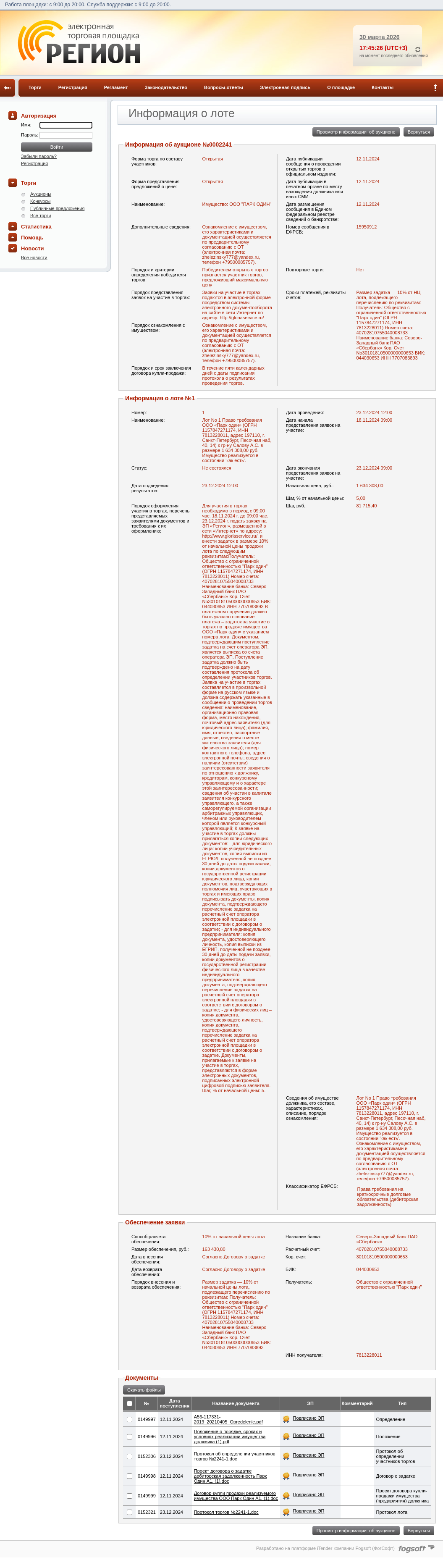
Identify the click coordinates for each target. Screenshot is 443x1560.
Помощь (32, 237)
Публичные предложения (57, 208)
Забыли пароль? (39, 156)
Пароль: (30, 134)
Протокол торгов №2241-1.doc (226, 1512)
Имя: (26, 124)
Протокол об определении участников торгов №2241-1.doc (234, 1456)
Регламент (116, 87)
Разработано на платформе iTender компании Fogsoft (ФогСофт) (325, 1548)
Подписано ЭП (308, 1418)
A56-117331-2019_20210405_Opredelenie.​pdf (228, 1419)
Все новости (34, 257)
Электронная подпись (285, 87)
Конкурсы (40, 201)
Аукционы (40, 194)
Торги (35, 87)
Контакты (382, 87)
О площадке (341, 87)
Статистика (36, 226)
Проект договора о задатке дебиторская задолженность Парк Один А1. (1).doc (230, 1476)
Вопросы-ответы (223, 87)
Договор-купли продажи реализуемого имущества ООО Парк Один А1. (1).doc (236, 1496)
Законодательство (166, 87)
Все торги (40, 215)
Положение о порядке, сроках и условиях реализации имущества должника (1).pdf (230, 1436)
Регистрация (72, 87)
